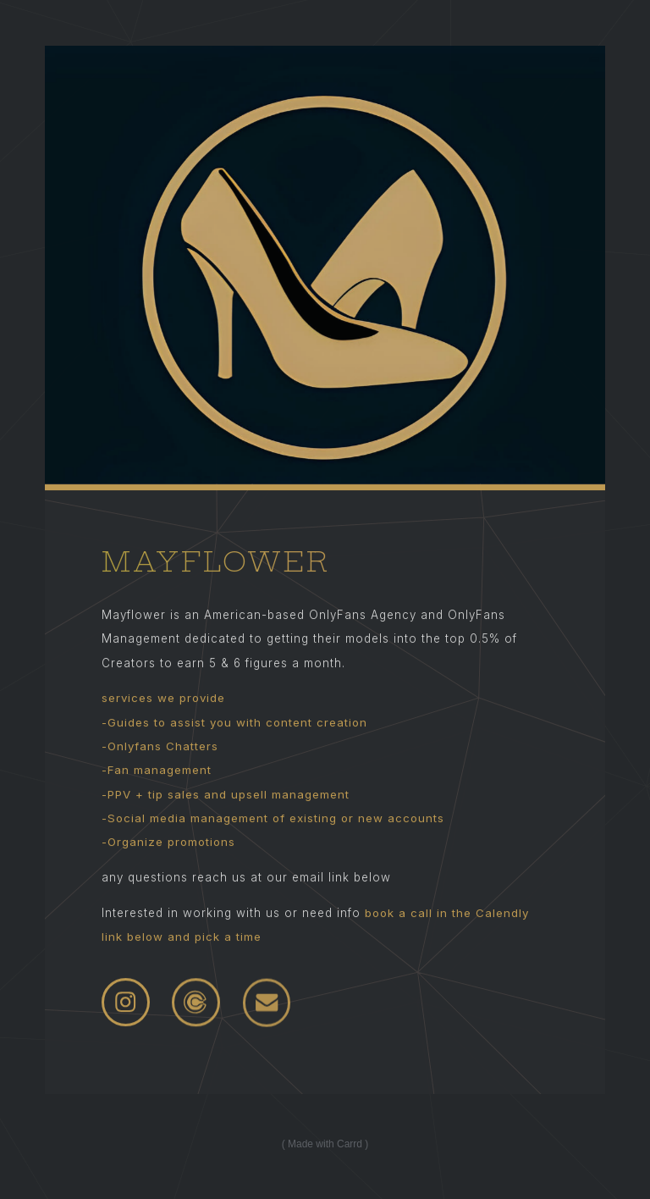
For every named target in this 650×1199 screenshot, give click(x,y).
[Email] (267, 1004)
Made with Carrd (325, 1144)
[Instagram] (126, 1003)
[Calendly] (196, 1003)
